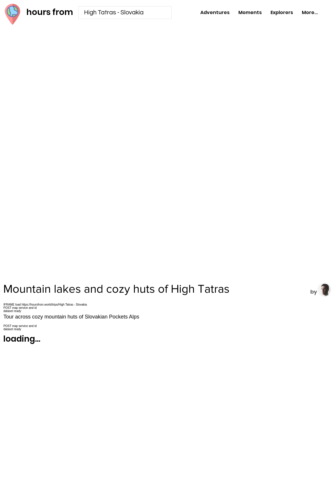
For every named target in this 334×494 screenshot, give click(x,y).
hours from (49, 12)
